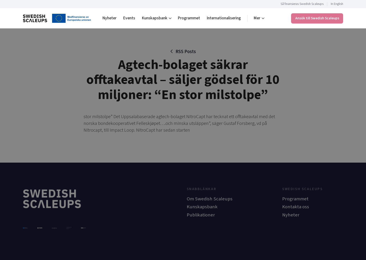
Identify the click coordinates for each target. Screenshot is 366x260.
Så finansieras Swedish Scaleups (302, 4)
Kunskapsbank (154, 18)
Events (129, 18)
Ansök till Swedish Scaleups (317, 18)
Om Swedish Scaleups (209, 198)
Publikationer (201, 215)
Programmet (189, 18)
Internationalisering (224, 18)
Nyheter (109, 18)
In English (337, 4)
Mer (256, 18)
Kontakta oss (295, 206)
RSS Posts (186, 51)
